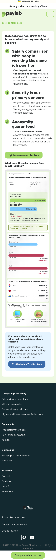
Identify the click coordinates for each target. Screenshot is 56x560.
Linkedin (6, 486)
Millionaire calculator (12, 404)
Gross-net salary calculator (15, 409)
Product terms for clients (14, 429)
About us (6, 439)
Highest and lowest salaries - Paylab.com (22, 414)
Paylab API (7, 460)
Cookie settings (10, 530)
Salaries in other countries (15, 399)
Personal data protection (14, 524)
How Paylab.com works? (14, 434)
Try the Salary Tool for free (27, 364)
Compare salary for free (24, 155)
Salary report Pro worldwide (15, 455)
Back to (12, 23)
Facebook (7, 481)
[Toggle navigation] (50, 14)
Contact (6, 476)
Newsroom (7, 491)
